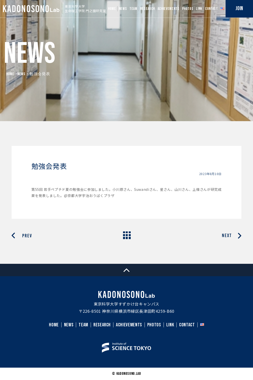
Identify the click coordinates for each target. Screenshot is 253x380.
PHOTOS (187, 8)
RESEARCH (147, 8)
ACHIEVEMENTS (168, 8)
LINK (199, 8)
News (21, 74)
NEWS (123, 8)
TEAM (133, 8)
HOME (112, 8)
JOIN (239, 8)
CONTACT (211, 8)
